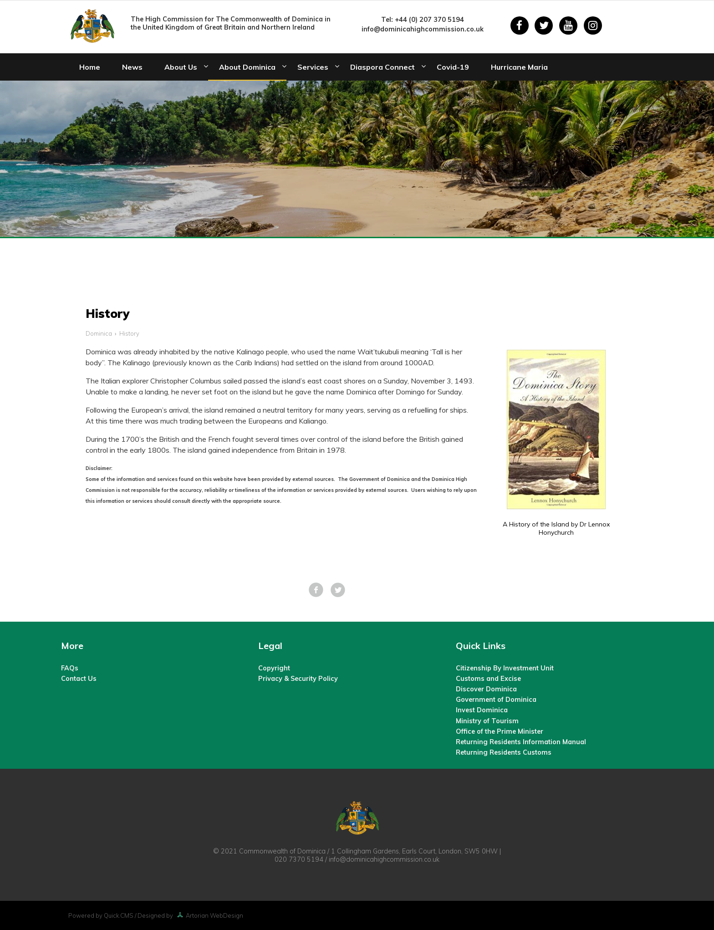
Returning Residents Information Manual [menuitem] (521, 742)
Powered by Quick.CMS (100, 915)
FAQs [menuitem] (69, 668)
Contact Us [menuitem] (79, 679)
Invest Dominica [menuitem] (482, 710)
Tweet (338, 590)
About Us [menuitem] (180, 67)
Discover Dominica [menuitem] (486, 689)
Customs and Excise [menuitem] (488, 679)
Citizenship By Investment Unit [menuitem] (505, 668)
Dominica (99, 333)
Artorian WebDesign (208, 915)
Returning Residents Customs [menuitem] (503, 752)
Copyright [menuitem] (274, 668)
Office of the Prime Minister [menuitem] (499, 731)
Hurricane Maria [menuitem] (519, 67)
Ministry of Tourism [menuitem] (487, 721)
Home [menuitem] (89, 67)
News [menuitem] (132, 67)
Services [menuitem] (312, 67)
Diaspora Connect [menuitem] (382, 67)
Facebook (316, 590)
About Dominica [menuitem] (247, 67)
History (129, 333)
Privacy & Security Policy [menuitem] (298, 679)
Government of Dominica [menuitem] (496, 699)
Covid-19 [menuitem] (453, 67)
